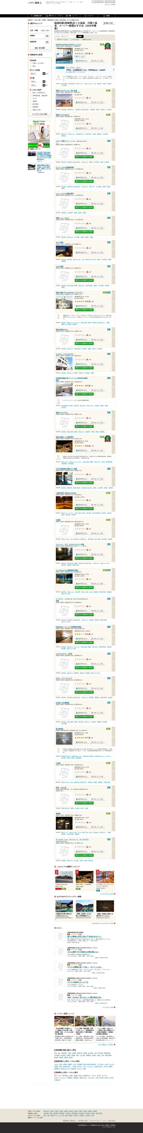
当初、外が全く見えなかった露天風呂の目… (84, 997)
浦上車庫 (90, 1053)
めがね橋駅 (64, 723)
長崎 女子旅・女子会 (91, 259)
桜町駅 (108, 186)
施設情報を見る (82, 60)
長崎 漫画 (88, 513)
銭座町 (73, 1055)
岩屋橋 (85, 1053)
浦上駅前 (63, 1055)
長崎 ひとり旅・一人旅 (90, 83)
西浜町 (56, 1057)
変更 (47, 36)
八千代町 (82, 1055)
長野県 (85, 1111)
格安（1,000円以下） (65, 1066)
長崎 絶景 (69, 259)
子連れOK (73, 1068)
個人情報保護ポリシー (83, 1125)
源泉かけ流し (99, 1066)
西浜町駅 (73, 514)
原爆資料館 (107, 1053)
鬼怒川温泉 (99, 1113)
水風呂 (56, 1066)
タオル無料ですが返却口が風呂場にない (83, 952)
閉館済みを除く (87, 39)
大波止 (99, 1055)
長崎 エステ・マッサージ (73, 322)
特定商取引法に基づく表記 (97, 1125)
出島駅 (63, 514)
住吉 (59, 1053)
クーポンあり (75, 39)
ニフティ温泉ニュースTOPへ (105, 1044)
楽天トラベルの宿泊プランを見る (84, 156)
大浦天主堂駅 (107, 782)
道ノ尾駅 (63, 757)
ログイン (107, 4)
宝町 (77, 1055)
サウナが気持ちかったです (77, 982)
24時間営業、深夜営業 (40, 95)
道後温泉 (81, 1113)
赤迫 (55, 1053)
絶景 (84, 1068)
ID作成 (113, 4)
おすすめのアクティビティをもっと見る (103, 923)
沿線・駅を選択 (40, 48)
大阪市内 (76, 1115)
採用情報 (113, 1125)
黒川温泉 (87, 1113)
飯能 (66, 1115)
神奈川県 (46, 1111)
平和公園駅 (71, 463)
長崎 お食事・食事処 (72, 285)
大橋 (95, 1053)
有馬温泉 (55, 1113)
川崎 (48, 1115)
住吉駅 (73, 757)
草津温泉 (46, 1113)
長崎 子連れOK (76, 487)
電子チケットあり (62, 39)
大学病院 (57, 1055)
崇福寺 (71, 1057)
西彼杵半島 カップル (77, 756)
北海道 (80, 1111)
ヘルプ (104, 1120)
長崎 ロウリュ (71, 134)
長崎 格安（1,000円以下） (67, 109)
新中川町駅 (104, 539)
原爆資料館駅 (109, 461)
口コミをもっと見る (108, 1007)
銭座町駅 (99, 83)
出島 (103, 1055)
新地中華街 (108, 1055)
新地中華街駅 (75, 565)
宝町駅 (104, 83)
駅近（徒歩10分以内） (90, 1064)
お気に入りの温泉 (98, 1)
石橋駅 (95, 782)
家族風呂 (57, 1068)
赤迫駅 (68, 757)
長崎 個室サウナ (80, 134)
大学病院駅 (64, 463)
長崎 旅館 (81, 721)
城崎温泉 (61, 1113)
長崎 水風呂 (88, 134)
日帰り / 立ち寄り (38, 63)
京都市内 (82, 1115)
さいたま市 (61, 1115)
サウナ (75, 1064)
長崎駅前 (88, 1055)
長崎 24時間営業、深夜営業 (99, 513)
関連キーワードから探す (35, 1117)
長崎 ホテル (85, 162)
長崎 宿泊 (63, 162)
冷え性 (106, 1066)
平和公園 (100, 1053)
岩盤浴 (110, 1066)
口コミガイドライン (95, 1120)
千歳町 (69, 1053)
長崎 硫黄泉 (64, 83)
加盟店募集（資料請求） (69, 1120)
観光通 (61, 1057)
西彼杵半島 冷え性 (65, 756)
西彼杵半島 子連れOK (88, 756)
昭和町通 (64, 1053)
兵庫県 (61, 1111)
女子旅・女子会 (76, 1066)
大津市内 (88, 1115)
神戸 (93, 1115)
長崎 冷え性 (82, 405)
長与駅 (82, 808)
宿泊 (60, 1064)
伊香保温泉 (75, 1113)
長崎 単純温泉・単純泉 (67, 405)
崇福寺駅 (82, 673)
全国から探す (45, 30)
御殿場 (70, 1115)
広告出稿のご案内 (83, 1120)
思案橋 (66, 1057)
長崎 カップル (79, 83)
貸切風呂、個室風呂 (73, 1077)
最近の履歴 (110, 1)
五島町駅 (107, 162)
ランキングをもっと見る (107, 893)
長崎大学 (79, 1053)
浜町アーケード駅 (104, 563)
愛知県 (90, 1111)
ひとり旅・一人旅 (103, 1064)
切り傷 (101, 1077)
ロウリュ (79, 1068)
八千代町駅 (64, 85)
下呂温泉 (68, 1113)
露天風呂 (80, 1064)
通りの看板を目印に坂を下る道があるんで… (84, 937)
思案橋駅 (76, 673)
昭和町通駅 (78, 757)
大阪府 (76, 1111)
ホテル (56, 1064)
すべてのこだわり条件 (39, 114)
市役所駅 (107, 285)
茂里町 (68, 1055)
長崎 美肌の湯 (71, 83)
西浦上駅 (91, 860)
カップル (111, 1064)
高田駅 (72, 808)
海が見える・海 (65, 1068)
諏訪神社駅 (91, 539)
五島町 (94, 1055)
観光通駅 (69, 565)
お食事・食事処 (67, 1064)
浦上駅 (103, 461)
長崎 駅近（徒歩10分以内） (82, 109)
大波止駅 (63, 407)
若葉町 (74, 1053)
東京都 (71, 1111)
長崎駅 (90, 162)
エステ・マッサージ (88, 1066)
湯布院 (93, 1113)
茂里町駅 (109, 83)
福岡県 (95, 1111)
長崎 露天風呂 (89, 285)
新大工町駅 (97, 539)
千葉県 (56, 1111)
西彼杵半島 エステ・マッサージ (103, 756)
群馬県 (66, 1111)
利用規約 (107, 1125)
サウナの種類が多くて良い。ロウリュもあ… (84, 967)
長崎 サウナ (64, 134)
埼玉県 (52, 1111)
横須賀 (52, 1115)
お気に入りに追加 (98, 60)
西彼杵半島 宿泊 (65, 808)
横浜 (45, 1115)
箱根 (51, 1113)
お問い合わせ (111, 1120)
